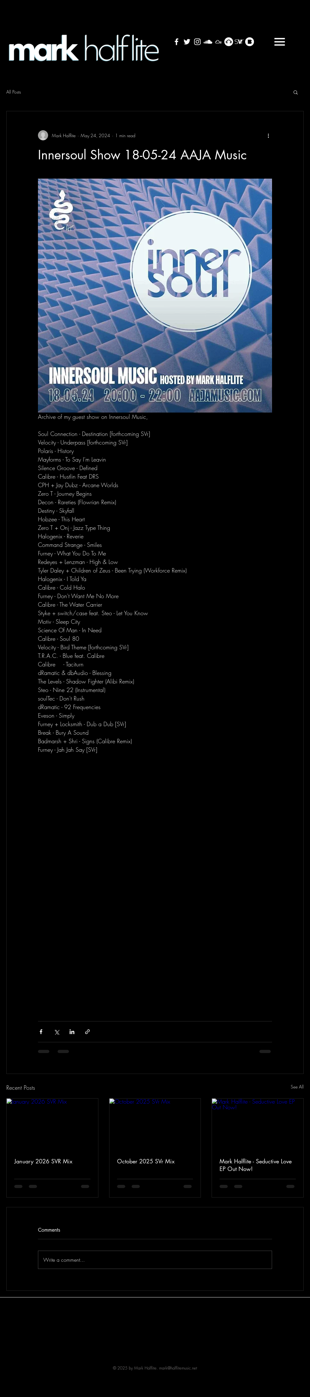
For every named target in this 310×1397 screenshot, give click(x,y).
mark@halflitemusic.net (178, 1368)
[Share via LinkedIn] (72, 1032)
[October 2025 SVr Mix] (155, 1124)
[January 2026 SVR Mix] (52, 1124)
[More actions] (268, 135)
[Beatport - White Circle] (228, 41)
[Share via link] (87, 1032)
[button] (280, 42)
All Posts (13, 92)
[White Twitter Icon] (187, 41)
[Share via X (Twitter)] (56, 1032)
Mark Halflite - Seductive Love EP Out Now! (256, 1165)
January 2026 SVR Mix (43, 1161)
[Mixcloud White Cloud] (218, 41)
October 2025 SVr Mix (146, 1161)
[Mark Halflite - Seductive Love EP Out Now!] (257, 1124)
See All (297, 1087)
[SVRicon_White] (239, 41)
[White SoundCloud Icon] (207, 41)
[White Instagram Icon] (197, 41)
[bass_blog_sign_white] (249, 41)
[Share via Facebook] (41, 1032)
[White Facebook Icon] (176, 41)
